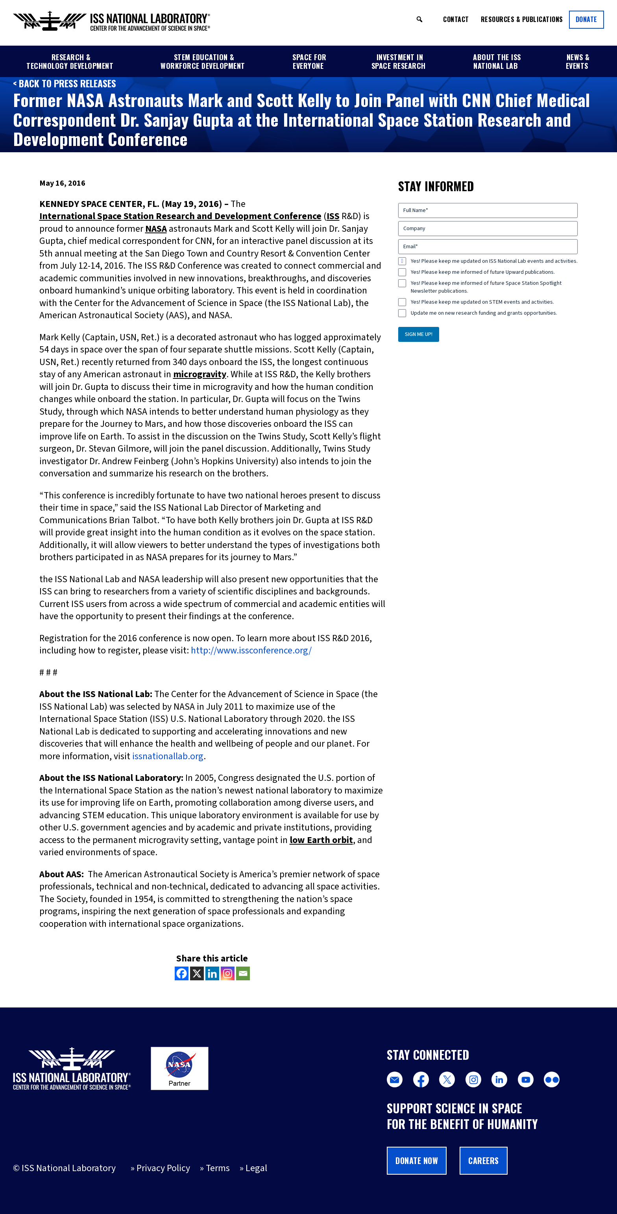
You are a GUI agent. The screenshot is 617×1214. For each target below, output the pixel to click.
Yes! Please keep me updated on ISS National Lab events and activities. (494, 261)
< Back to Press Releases (64, 83)
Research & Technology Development (69, 61)
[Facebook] (181, 973)
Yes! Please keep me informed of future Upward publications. (483, 272)
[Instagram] (228, 973)
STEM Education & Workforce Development (203, 61)
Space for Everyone (309, 61)
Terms (218, 1168)
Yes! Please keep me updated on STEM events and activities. (482, 302)
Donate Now (416, 1160)
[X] (197, 973)
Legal (256, 1168)
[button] (419, 19)
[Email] (243, 973)
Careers (483, 1160)
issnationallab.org (167, 756)
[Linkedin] (212, 973)
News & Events (578, 61)
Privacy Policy (163, 1168)
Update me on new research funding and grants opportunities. (484, 313)
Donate (586, 19)
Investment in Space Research (398, 61)
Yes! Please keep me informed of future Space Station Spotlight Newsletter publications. (486, 287)
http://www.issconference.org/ (251, 650)
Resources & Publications (522, 19)
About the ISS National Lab (497, 61)
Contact (456, 19)
